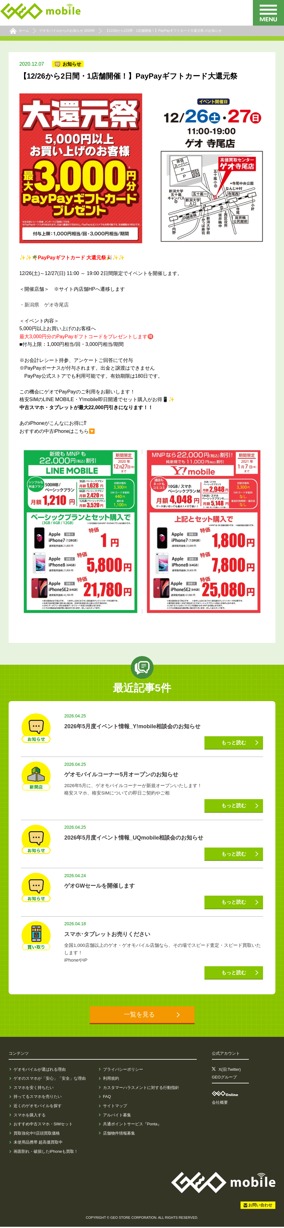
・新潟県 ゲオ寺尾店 (44, 304)
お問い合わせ (260, 1206)
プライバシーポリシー (123, 1070)
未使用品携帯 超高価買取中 (38, 1143)
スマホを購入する (30, 1116)
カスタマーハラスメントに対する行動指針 (141, 1088)
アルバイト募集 (117, 1116)
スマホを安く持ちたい (34, 1088)
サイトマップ (115, 1107)
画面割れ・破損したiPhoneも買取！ (46, 1152)
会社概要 (220, 1103)
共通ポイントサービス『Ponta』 (132, 1125)
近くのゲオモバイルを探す (38, 1107)
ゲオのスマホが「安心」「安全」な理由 (50, 1079)
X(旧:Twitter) (230, 1070)
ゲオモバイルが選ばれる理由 (40, 1070)
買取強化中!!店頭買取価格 (37, 1134)
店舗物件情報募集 (119, 1134)
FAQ (107, 1097)
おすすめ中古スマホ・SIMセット (43, 1125)
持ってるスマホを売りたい (38, 1097)
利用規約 (111, 1079)
